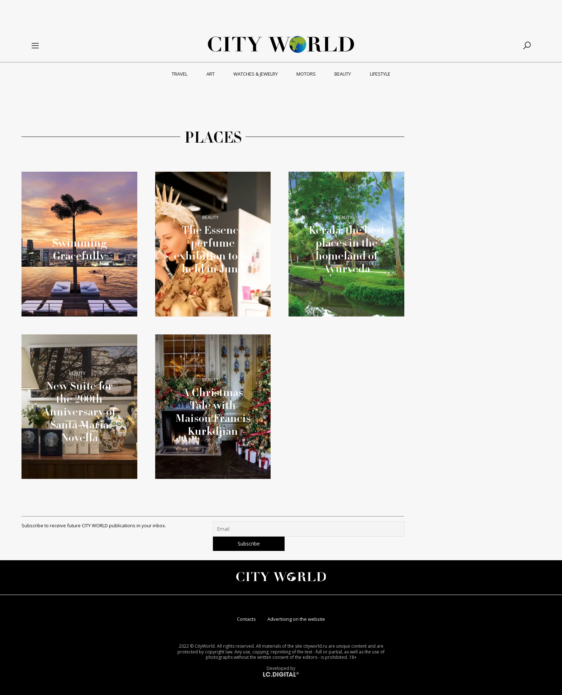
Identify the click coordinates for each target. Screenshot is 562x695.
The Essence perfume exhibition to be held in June (213, 249)
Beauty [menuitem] (342, 74)
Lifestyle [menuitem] (380, 74)
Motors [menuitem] (306, 74)
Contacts (246, 619)
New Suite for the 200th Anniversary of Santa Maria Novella (79, 411)
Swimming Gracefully (79, 249)
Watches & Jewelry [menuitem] (255, 74)
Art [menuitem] (210, 74)
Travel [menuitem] (179, 74)
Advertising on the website (296, 619)
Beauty (210, 217)
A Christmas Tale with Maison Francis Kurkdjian (213, 411)
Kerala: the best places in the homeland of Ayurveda (347, 249)
